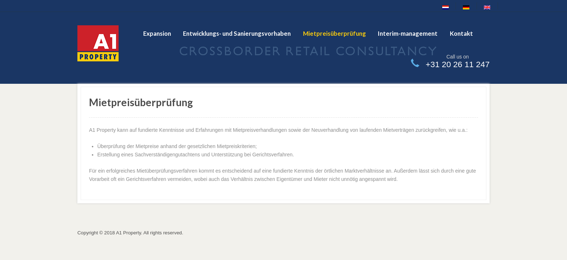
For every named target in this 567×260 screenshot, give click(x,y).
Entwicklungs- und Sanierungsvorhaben (237, 33)
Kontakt (461, 33)
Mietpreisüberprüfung (334, 33)
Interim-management (408, 33)
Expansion (157, 33)
